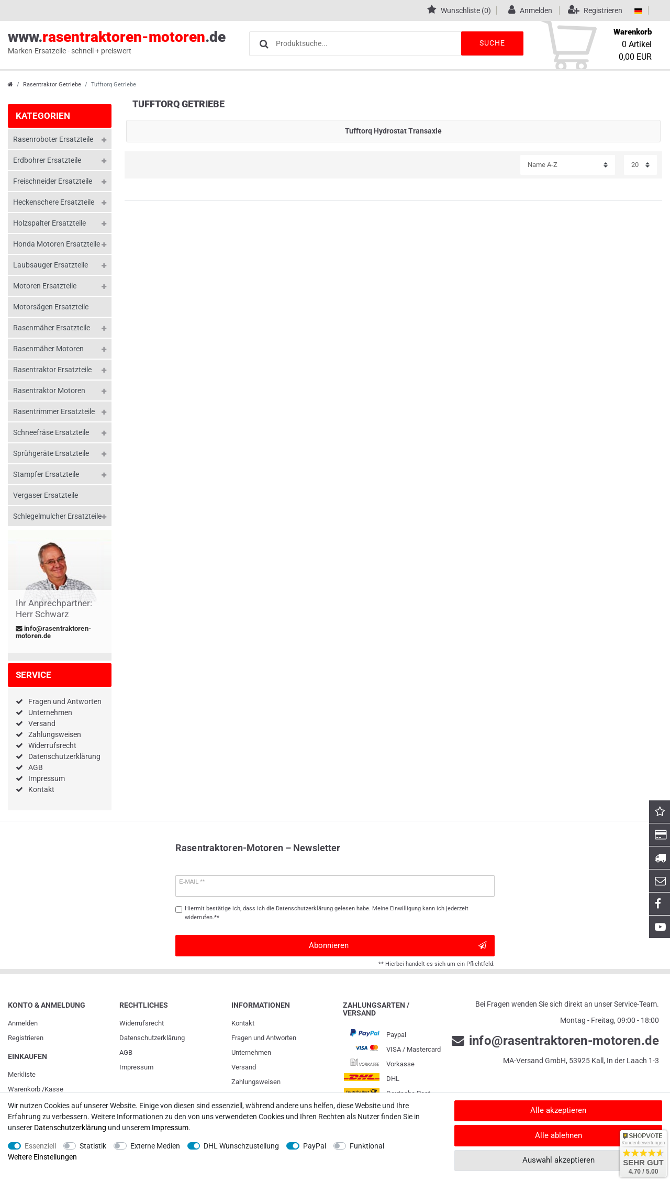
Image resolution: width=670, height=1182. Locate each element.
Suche (492, 43)
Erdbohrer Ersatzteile (47, 160)
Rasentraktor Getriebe (52, 84)
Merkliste (22, 1074)
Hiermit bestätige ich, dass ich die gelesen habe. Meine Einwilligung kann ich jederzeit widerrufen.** (326, 913)
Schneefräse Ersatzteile (51, 432)
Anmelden (23, 1023)
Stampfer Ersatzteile (46, 474)
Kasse (53, 1089)
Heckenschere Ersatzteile (53, 202)
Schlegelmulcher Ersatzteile (57, 516)
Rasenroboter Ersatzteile (53, 139)
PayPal (314, 1146)
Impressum (46, 778)
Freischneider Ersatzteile (52, 181)
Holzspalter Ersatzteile (49, 223)
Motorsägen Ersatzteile (50, 307)
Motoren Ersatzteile (44, 286)
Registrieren (25, 1038)
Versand (41, 723)
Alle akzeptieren (558, 1110)
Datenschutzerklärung (64, 756)
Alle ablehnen (558, 1135)
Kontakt (41, 789)
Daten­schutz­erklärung (152, 1038)
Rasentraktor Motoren (49, 390)
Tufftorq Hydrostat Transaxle (393, 131)
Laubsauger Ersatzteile (50, 265)
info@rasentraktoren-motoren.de (53, 632)
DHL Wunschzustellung (241, 1146)
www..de (117, 42)
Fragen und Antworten (65, 701)
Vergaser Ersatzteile (45, 495)
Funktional (367, 1146)
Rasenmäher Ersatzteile (51, 328)
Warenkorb (24, 1089)
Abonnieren (397, 946)
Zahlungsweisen (54, 734)
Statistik (93, 1146)
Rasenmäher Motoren (48, 348)
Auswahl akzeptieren (558, 1160)
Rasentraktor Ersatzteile (52, 369)
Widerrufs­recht (141, 1023)
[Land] (638, 10)
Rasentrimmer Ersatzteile (54, 411)
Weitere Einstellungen (42, 1157)
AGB (35, 767)
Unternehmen (50, 712)
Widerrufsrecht (52, 745)
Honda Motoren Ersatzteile (56, 244)
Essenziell (40, 1146)
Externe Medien (155, 1146)
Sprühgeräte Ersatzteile (51, 453)
